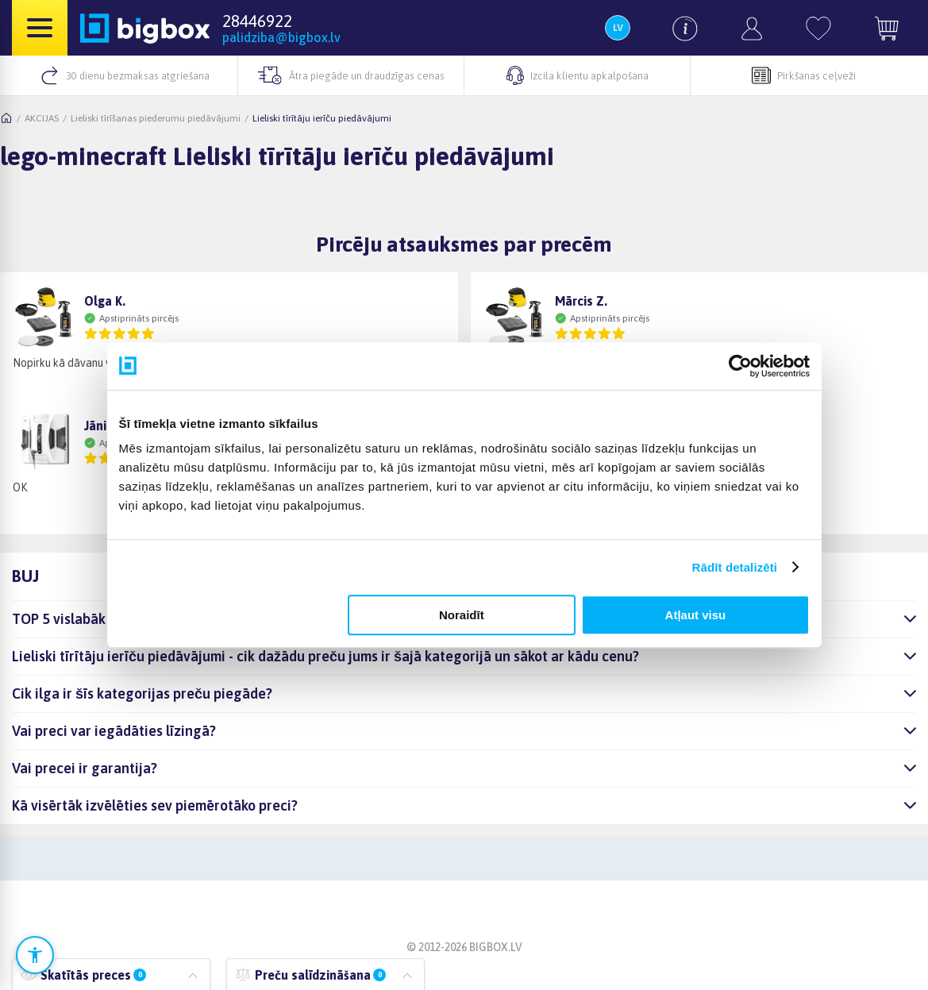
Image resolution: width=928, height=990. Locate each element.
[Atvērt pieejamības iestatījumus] (35, 955)
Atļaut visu (695, 615)
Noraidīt (461, 615)
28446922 (257, 20)
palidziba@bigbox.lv (281, 37)
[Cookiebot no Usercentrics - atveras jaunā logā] (740, 366)
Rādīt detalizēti (734, 567)
